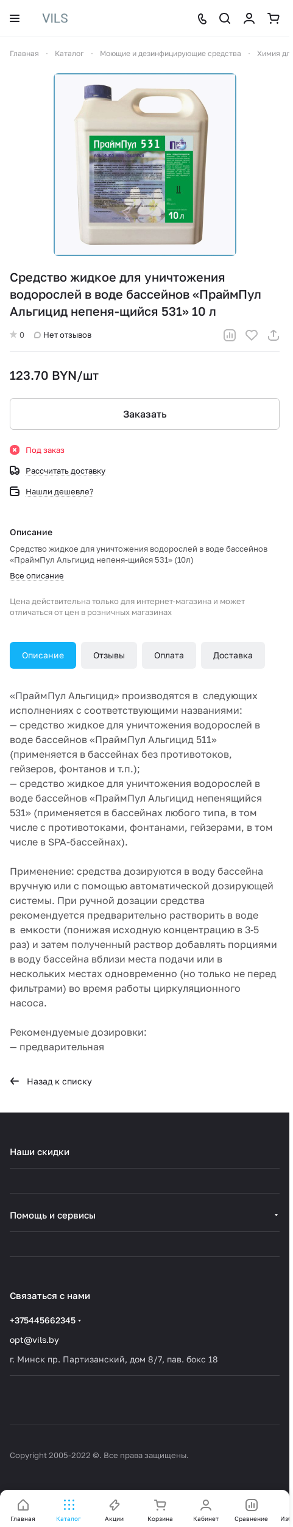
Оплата (169, 655)
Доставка (233, 655)
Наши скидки (39, 1151)
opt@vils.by (34, 1339)
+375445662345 (43, 1320)
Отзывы (109, 655)
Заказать (145, 414)
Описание (43, 655)
